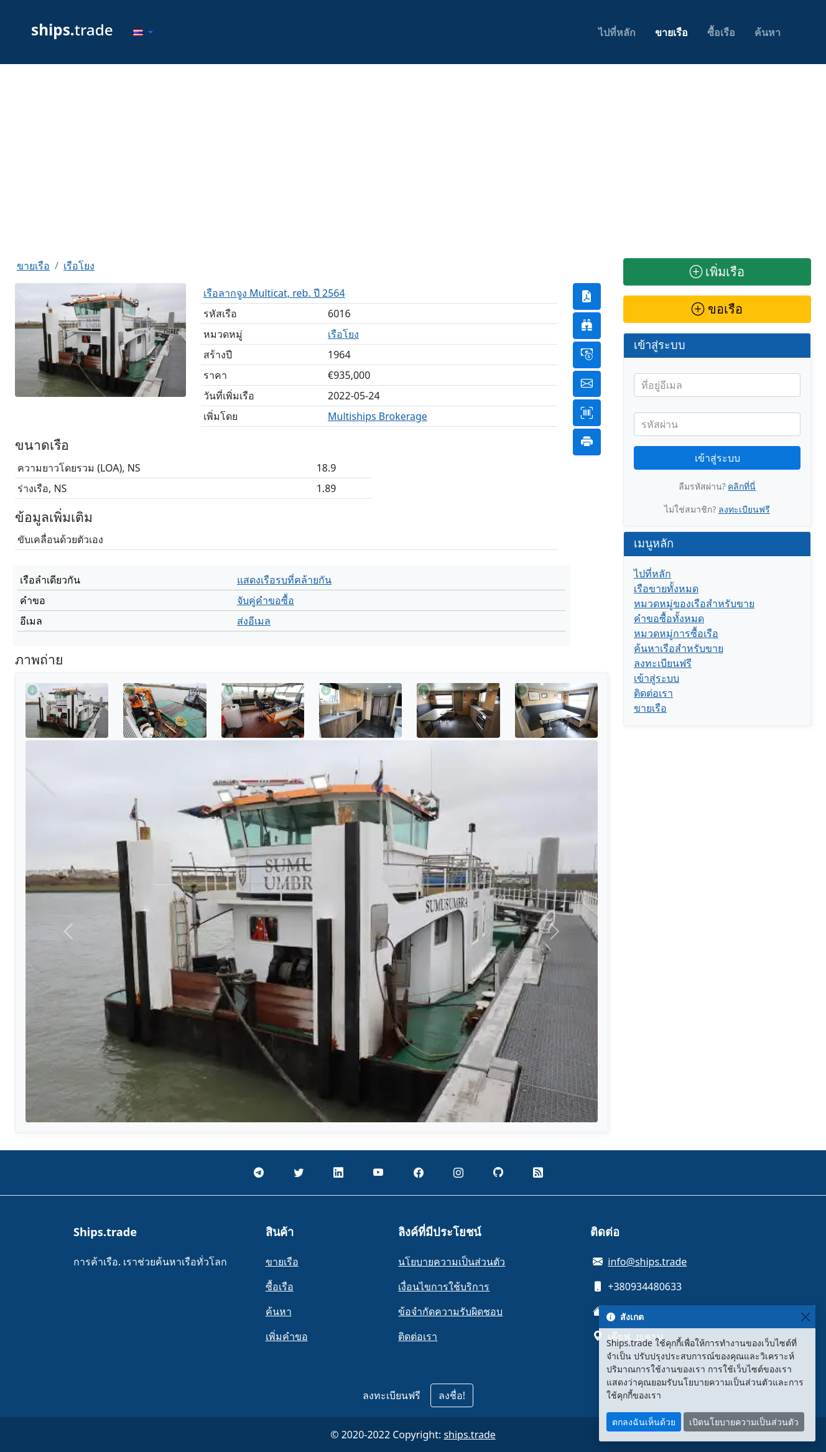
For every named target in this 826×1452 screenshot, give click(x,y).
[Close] (805, 1316)
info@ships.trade (647, 1261)
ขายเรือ (671, 32)
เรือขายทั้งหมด (666, 588)
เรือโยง (79, 265)
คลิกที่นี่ (742, 486)
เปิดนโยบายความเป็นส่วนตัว (744, 1422)
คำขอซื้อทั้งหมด (669, 618)
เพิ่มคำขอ (287, 1336)
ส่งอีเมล (254, 621)
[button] (143, 32)
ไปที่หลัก (617, 32)
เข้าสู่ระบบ (717, 458)
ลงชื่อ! (452, 1395)
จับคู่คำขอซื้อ (265, 600)
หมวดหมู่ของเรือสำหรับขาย (694, 603)
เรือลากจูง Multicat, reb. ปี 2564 (274, 293)
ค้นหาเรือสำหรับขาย (678, 648)
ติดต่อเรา (653, 693)
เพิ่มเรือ (717, 271)
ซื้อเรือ (721, 32)
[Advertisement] (413, 161)
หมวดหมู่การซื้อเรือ (676, 633)
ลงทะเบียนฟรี (744, 509)
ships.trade (469, 1434)
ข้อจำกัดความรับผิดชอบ (450, 1311)
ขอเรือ (717, 308)
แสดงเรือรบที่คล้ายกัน (284, 580)
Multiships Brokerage (377, 416)
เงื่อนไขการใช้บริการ (444, 1286)
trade (72, 29)
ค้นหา (767, 32)
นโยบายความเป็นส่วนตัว (451, 1261)
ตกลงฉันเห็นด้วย (643, 1422)
